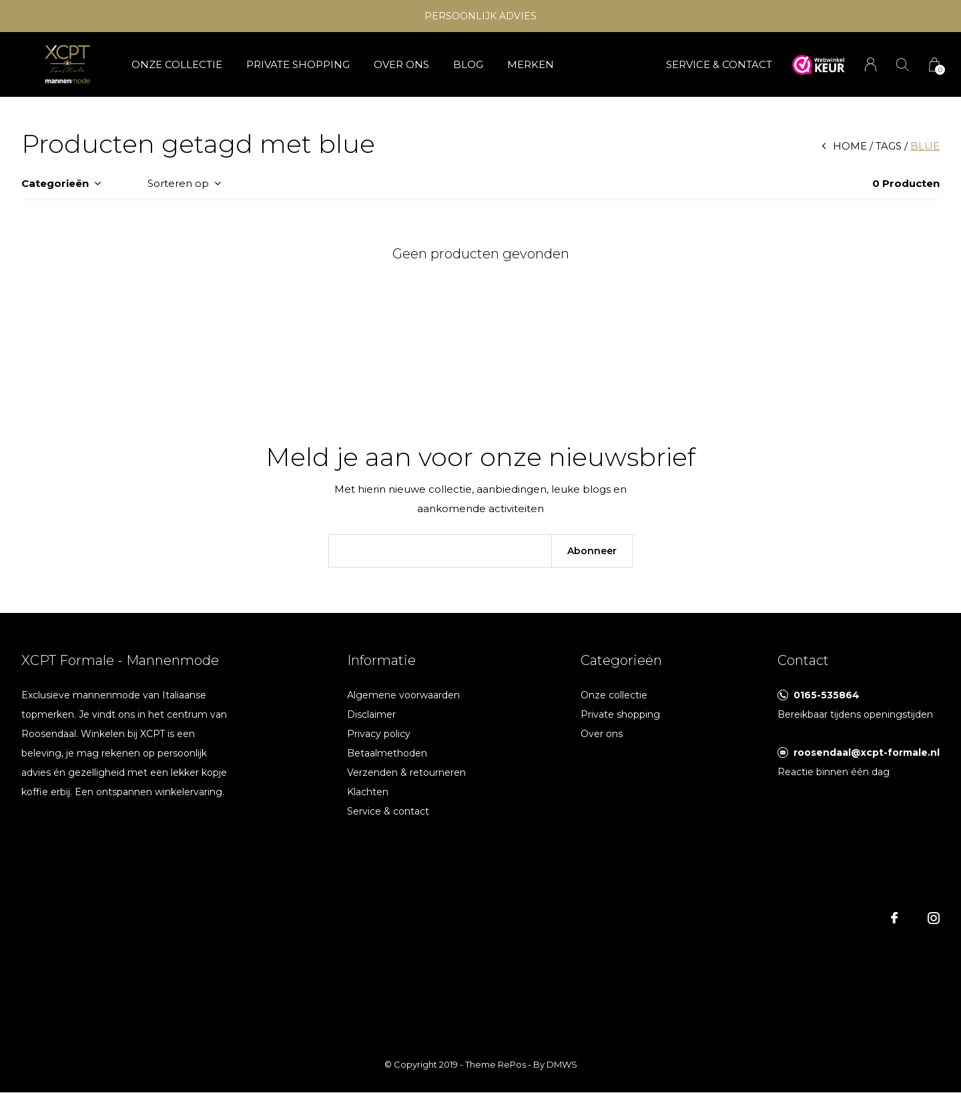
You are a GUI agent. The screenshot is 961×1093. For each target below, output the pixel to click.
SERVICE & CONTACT (719, 64)
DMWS (562, 1064)
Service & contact (388, 811)
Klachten (367, 792)
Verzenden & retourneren (406, 773)
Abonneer (592, 551)
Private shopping (298, 64)
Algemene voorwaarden (403, 695)
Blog (468, 64)
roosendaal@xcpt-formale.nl (866, 752)
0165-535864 (826, 695)
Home (850, 146)
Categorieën (55, 183)
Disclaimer (371, 714)
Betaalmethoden (387, 753)
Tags (889, 146)
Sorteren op (178, 183)
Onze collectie (176, 64)
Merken (530, 64)
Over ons (401, 64)
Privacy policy (378, 734)
